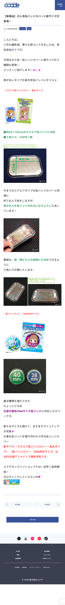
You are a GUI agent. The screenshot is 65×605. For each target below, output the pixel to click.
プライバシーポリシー (44, 582)
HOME (18, 561)
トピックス (47, 566)
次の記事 (47, 507)
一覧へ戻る (32, 522)
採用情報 (25, 582)
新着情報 (18, 572)
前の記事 (17, 507)
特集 (18, 566)
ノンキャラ (25, 28)
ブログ (35, 28)
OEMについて (47, 572)
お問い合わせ (32, 587)
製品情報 (47, 561)
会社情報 (13, 582)
